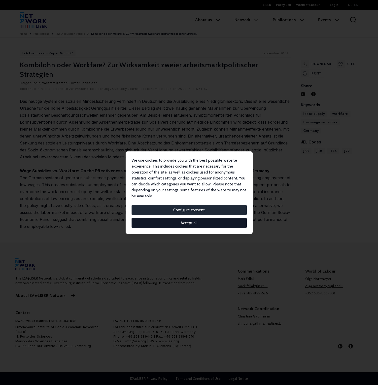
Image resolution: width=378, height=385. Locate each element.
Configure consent (189, 210)
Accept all (189, 222)
